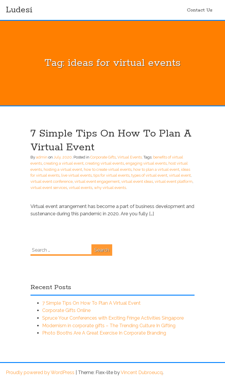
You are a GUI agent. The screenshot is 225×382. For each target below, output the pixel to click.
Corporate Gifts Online (66, 310)
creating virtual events (104, 163)
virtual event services (48, 187)
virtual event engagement (97, 181)
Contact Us (199, 10)
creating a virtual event (63, 163)
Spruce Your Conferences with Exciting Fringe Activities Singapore (113, 318)
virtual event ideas (137, 181)
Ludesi (19, 10)
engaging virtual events (146, 163)
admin (41, 157)
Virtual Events (129, 157)
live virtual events (76, 175)
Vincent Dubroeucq (142, 372)
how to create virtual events (108, 169)
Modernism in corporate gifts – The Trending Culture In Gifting (108, 325)
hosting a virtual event (63, 169)
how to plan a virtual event (156, 169)
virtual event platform (173, 181)
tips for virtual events (111, 175)
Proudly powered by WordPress (40, 372)
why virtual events (110, 187)
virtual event (180, 175)
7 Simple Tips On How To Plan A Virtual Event (91, 303)
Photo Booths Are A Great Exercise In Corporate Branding (104, 333)
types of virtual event (149, 175)
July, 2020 (63, 157)
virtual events (80, 187)
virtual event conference (51, 181)
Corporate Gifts (103, 157)
